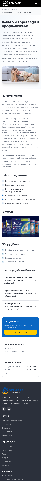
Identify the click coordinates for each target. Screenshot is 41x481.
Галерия (5, 454)
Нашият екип (7, 450)
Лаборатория (7, 432)
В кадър (5, 458)
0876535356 (20, 332)
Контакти (5, 465)
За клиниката (7, 446)
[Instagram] (9, 409)
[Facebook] (4, 409)
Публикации (6, 461)
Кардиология (7, 424)
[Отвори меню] (36, 3)
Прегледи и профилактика (12, 420)
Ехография (6, 428)
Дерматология (7, 435)
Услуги (14, 9)
